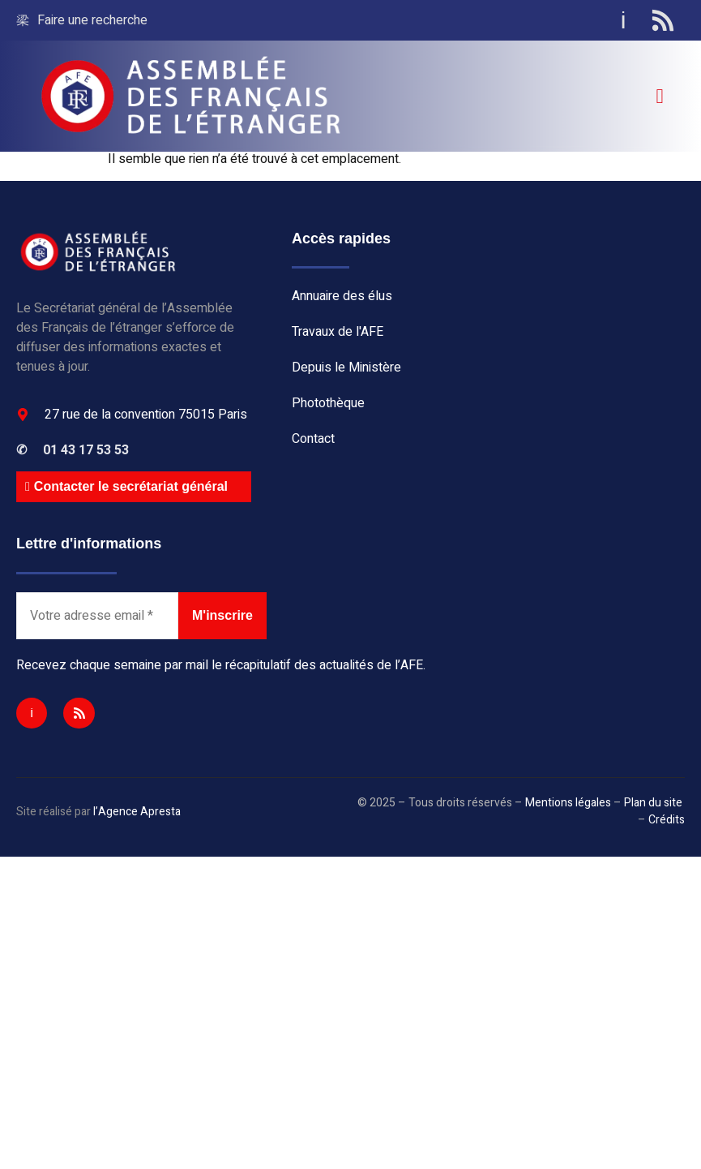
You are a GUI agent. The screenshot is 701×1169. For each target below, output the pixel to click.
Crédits (666, 819)
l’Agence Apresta (137, 811)
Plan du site (653, 802)
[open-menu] (660, 96)
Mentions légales (568, 802)
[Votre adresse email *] (97, 615)
